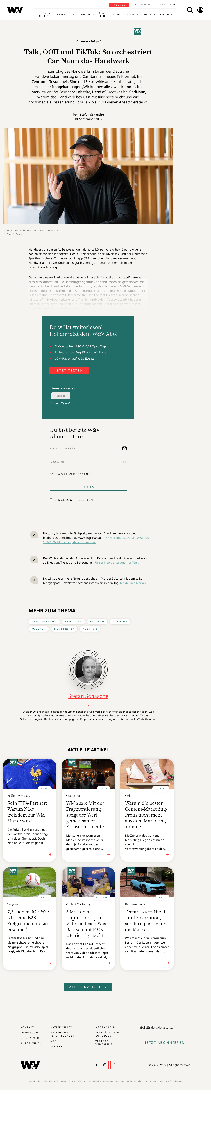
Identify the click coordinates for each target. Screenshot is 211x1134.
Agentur (120, 621)
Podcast (38, 628)
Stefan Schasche (92, 114)
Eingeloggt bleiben (73, 499)
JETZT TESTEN (69, 370)
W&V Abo (119, 4)
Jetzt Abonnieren (165, 1042)
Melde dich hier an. (133, 583)
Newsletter (168, 4)
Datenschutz (61, 1027)
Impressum (29, 1032)
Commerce (87, 14)
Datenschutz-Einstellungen (62, 1034)
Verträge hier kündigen (107, 1034)
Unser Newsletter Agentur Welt (117, 562)
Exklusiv (166, 14)
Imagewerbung (44, 621)
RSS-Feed (57, 1046)
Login (88, 487)
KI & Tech (102, 14)
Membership (64, 628)
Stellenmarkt (143, 4)
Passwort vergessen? (70, 474)
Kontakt (27, 1027)
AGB (53, 1041)
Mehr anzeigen (88, 987)
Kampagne (73, 621)
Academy (116, 14)
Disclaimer (30, 1038)
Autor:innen (31, 1043)
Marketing (64, 14)
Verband (97, 621)
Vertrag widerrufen (105, 1043)
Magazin (150, 14)
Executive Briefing (45, 14)
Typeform (61, 395)
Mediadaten (105, 1027)
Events (131, 14)
